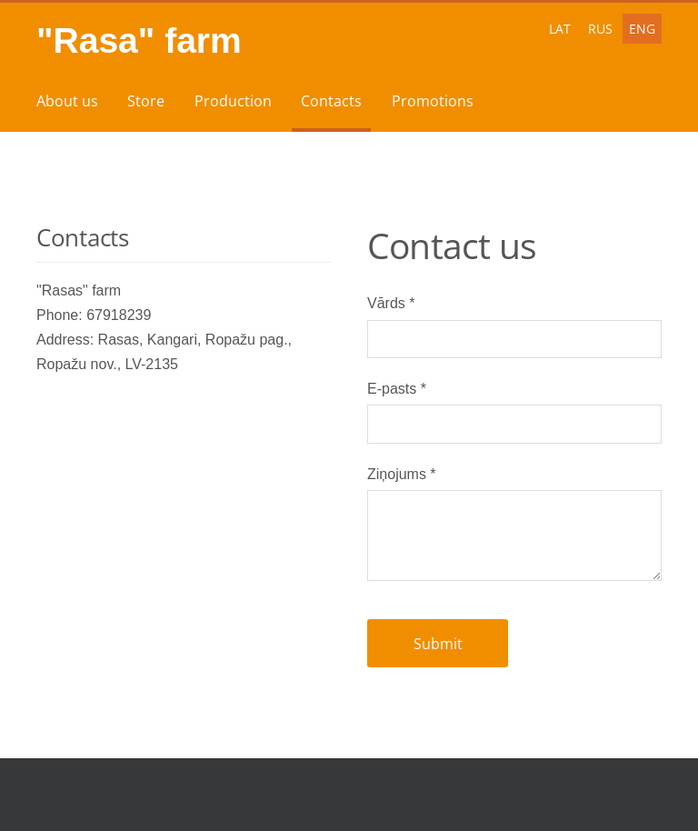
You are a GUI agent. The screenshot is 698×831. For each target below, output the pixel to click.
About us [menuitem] (67, 101)
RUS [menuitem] (600, 28)
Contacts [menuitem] (331, 101)
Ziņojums (401, 474)
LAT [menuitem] (560, 28)
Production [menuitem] (233, 101)
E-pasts (396, 388)
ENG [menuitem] (642, 28)
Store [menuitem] (146, 101)
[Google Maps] (183, 513)
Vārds (390, 303)
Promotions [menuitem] (433, 101)
